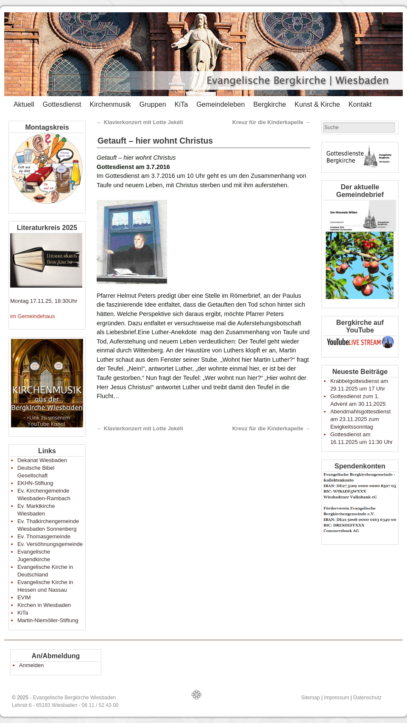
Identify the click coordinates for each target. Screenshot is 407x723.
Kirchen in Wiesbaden (44, 605)
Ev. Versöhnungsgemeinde (50, 544)
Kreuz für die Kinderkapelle (271, 122)
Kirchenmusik (110, 104)
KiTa (181, 104)
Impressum (336, 698)
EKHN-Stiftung (35, 483)
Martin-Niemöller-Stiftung (47, 620)
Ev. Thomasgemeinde (43, 536)
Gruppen (152, 104)
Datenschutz (367, 698)
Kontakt (360, 104)
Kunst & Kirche (317, 104)
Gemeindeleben (220, 104)
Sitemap (310, 698)
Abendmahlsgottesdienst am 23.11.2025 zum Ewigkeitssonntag (360, 419)
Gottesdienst (62, 104)
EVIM (24, 597)
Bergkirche (269, 104)
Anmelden (31, 665)
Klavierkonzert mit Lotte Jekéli (140, 122)
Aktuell (24, 104)
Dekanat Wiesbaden (42, 460)
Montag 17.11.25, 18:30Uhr (43, 301)
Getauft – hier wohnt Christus (155, 140)
